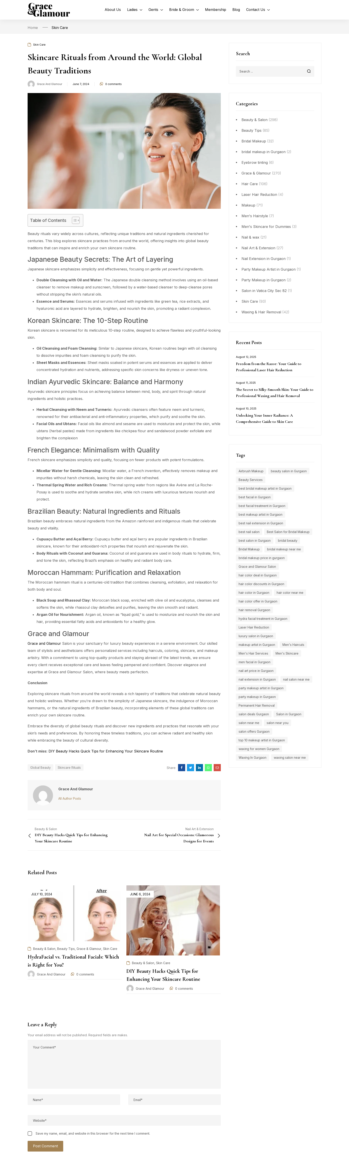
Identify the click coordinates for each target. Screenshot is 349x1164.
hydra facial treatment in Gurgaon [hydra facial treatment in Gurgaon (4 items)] (263, 619)
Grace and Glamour (49, 84)
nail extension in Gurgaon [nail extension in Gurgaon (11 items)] (257, 679)
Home (33, 27)
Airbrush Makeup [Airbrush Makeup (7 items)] (251, 471)
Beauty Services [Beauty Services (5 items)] (251, 480)
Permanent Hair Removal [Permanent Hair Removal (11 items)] (257, 705)
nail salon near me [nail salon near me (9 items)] (296, 679)
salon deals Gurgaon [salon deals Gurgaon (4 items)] (254, 714)
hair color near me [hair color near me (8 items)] (290, 592)
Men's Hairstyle (254, 216)
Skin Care (59, 27)
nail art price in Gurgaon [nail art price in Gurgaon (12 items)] (256, 671)
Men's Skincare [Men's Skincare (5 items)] (287, 653)
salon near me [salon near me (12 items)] (249, 723)
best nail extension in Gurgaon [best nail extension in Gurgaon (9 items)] (261, 523)
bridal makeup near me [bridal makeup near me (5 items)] (284, 549)
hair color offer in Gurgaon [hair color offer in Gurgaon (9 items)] (258, 601)
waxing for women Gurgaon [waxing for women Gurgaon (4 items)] (259, 749)
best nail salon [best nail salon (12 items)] (249, 532)
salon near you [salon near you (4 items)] (277, 723)
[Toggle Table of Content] (74, 220)
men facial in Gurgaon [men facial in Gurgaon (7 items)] (254, 662)
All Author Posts (69, 798)
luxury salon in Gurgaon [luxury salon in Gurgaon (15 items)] (256, 636)
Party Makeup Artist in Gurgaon (268, 269)
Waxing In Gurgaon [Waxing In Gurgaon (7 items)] (252, 757)
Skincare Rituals (69, 767)
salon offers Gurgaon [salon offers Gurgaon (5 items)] (254, 731)
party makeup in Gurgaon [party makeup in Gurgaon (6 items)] (257, 697)
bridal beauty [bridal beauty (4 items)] (287, 540)
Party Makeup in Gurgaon (263, 280)
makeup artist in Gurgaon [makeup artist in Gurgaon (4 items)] (257, 645)
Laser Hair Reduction (259, 194)
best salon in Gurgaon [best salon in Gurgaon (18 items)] (255, 540)
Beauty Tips (251, 130)
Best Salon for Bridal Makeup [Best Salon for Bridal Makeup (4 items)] (288, 532)
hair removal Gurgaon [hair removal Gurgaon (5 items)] (254, 610)
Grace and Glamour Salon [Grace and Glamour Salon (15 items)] (257, 566)
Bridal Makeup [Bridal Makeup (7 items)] (249, 549)
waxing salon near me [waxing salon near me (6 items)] (290, 757)
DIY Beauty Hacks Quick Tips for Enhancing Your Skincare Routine (106, 751)
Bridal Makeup (253, 141)
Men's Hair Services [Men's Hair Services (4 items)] (253, 653)
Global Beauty (40, 767)
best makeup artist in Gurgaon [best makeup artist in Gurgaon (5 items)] (260, 514)
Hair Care (249, 184)
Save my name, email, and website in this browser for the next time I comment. (93, 1133)
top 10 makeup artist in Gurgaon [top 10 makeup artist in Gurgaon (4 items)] (262, 740)
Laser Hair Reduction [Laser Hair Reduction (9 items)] (254, 627)
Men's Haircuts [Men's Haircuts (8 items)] (293, 645)
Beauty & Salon (254, 120)
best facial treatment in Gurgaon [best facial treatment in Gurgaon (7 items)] (262, 506)
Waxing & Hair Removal (261, 312)
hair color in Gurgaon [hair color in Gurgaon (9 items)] (254, 592)
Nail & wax (250, 237)
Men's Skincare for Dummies (266, 226)
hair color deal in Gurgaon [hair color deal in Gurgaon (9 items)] (258, 575)
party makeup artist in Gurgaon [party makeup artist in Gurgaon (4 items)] (261, 688)
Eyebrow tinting (254, 162)
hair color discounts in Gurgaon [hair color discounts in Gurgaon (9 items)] (261, 584)
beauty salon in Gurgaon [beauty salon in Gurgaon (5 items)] (289, 471)
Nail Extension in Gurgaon (263, 258)
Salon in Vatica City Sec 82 (264, 290)
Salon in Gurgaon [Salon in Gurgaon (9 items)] (288, 714)
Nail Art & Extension (258, 248)
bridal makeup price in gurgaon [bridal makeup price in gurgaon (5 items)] (262, 558)
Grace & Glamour (256, 173)
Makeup (248, 205)
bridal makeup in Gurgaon (263, 152)
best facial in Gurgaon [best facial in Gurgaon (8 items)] (255, 497)
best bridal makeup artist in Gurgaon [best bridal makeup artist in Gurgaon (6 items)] (265, 488)
